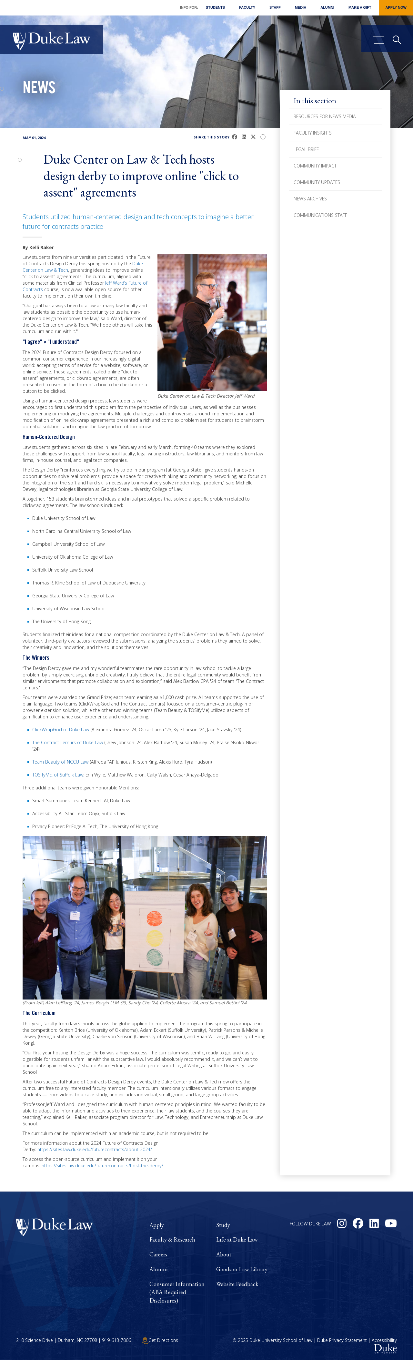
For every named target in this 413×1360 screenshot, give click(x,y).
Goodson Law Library (241, 1269)
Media (300, 7)
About (223, 1254)
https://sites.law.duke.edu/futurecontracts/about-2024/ (94, 1149)
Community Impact (315, 166)
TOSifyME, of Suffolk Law (57, 775)
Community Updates (317, 182)
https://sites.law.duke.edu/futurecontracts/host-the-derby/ (102, 1165)
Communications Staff (320, 215)
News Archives (310, 199)
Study (223, 1225)
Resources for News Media (325, 116)
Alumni (327, 7)
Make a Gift (359, 7)
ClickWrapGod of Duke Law (60, 729)
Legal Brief (306, 149)
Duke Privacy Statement (342, 1340)
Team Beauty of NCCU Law (60, 762)
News (39, 90)
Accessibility (384, 1340)
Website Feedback (237, 1284)
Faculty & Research (172, 1239)
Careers (158, 1254)
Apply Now (396, 7)
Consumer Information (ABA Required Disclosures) (177, 1292)
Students (215, 7)
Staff (275, 7)
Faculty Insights (313, 133)
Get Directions (160, 1340)
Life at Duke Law (236, 1239)
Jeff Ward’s (116, 283)
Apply (156, 1225)
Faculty (247, 7)
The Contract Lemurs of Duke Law (67, 742)
